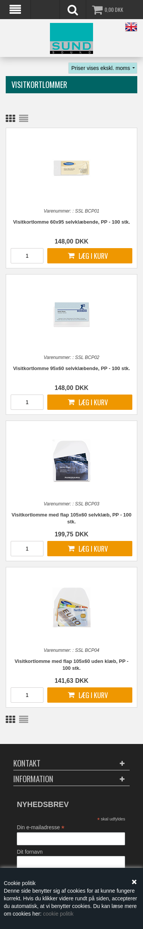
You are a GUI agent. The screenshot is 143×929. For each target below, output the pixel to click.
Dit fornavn (30, 852)
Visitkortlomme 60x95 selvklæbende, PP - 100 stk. (71, 222)
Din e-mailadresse (40, 827)
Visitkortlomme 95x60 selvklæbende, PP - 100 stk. (71, 368)
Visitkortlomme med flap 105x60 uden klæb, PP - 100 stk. (71, 664)
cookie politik (58, 914)
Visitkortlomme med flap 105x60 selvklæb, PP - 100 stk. (71, 518)
